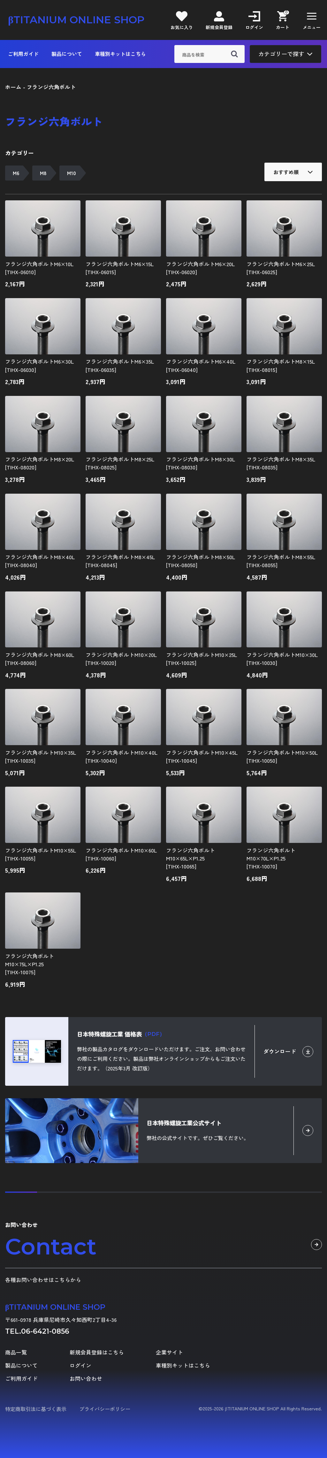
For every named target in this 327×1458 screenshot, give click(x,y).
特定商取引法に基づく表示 (35, 1409)
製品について (66, 54)
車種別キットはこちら (120, 54)
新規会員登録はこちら (97, 1352)
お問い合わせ (86, 1378)
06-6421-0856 (45, 1331)
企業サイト (169, 1352)
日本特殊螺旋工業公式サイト (184, 1123)
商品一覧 (16, 1352)
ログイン (80, 1365)
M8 (43, 173)
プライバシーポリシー (104, 1409)
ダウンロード (288, 1051)
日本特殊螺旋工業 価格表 (121, 1034)
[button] (311, 19)
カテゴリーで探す (285, 54)
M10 (71, 173)
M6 (16, 173)
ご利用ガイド (23, 54)
